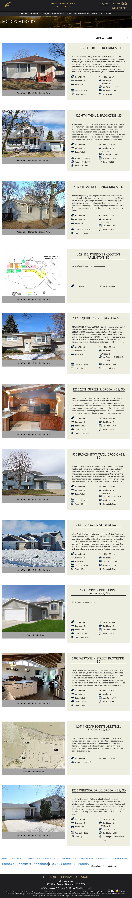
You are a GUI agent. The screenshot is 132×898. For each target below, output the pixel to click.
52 (109, 859)
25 (52, 859)
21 (43, 859)
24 (50, 859)
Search (34, 13)
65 (9, 864)
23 (48, 859)
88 (59, 864)
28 (58, 859)
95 (74, 864)
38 (80, 859)
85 (53, 864)
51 (107, 859)
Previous (5, 859)
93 (70, 864)
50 (105, 859)
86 (55, 864)
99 (83, 864)
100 (85, 864)
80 (41, 864)
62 (3, 864)
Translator (114, 4)
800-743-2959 (119, 8)
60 (126, 859)
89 (62, 864)
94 (72, 864)
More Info (32, 93)
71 (22, 864)
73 (26, 864)
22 (46, 859)
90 (64, 864)
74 (28, 864)
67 (13, 864)
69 (17, 864)
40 (84, 859)
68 (15, 864)
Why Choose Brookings (78, 13)
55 (116, 859)
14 (29, 859)
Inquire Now (44, 93)
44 (92, 859)
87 (57, 864)
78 (37, 864)
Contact (108, 13)
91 (66, 864)
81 (43, 864)
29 (60, 859)
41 (86, 859)
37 (77, 859)
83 (47, 864)
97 (79, 864)
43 (90, 859)
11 (22, 859)
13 (27, 859)
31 (65, 859)
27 (56, 859)
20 (41, 859)
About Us (97, 13)
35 (73, 859)
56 (118, 859)
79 (39, 864)
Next (88, 864)
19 (39, 859)
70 (20, 864)
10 (20, 859)
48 (101, 859)
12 (24, 859)
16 (33, 859)
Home (24, 13)
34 (71, 859)
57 (120, 859)
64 (7, 864)
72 (24, 864)
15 (31, 859)
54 (113, 859)
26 (54, 859)
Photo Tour (21, 93)
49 (103, 859)
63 (5, 864)
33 (69, 859)
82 (45, 864)
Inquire (104, 3)
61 (128, 859)
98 (81, 864)
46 (96, 859)
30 (63, 859)
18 (37, 859)
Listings (45, 13)
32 (67, 859)
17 (35, 859)
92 (68, 864)
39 (82, 859)
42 (88, 859)
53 (111, 859)
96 (76, 864)
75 (30, 864)
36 (75, 859)
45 (94, 859)
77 (34, 864)
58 (122, 859)
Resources (58, 13)
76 (32, 864)
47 (99, 859)
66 (11, 864)
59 (124, 859)
